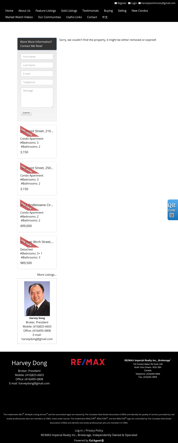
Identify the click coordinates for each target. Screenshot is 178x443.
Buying (108, 11)
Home (9, 11)
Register (122, 3)
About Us (24, 11)
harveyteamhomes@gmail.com (158, 3)
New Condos (140, 11)
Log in (79, 430)
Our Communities (49, 17)
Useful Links (74, 17)
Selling (122, 11)
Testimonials (90, 11)
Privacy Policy (94, 430)
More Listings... (47, 275)
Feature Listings (46, 11)
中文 (105, 17)
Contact (92, 17)
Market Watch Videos (19, 17)
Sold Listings (69, 11)
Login (134, 3)
